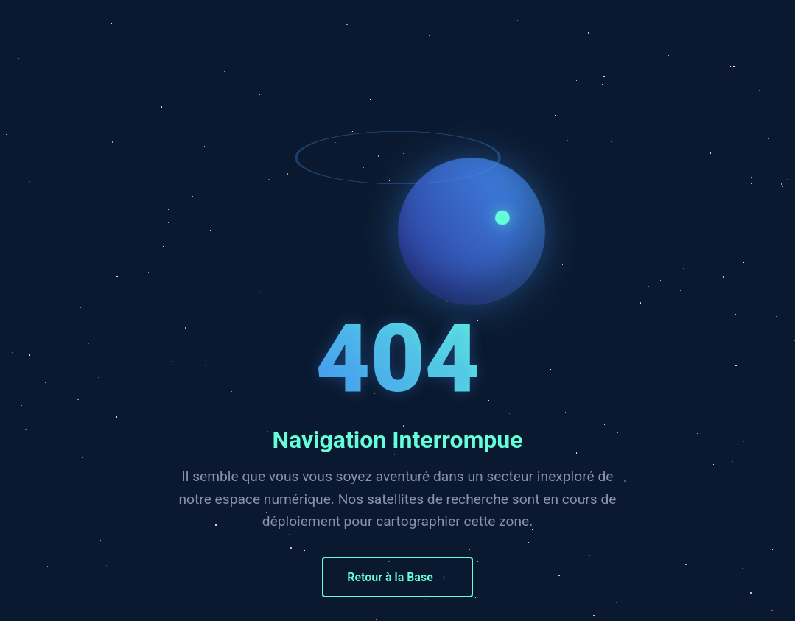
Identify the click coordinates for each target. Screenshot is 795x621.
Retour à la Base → (397, 577)
